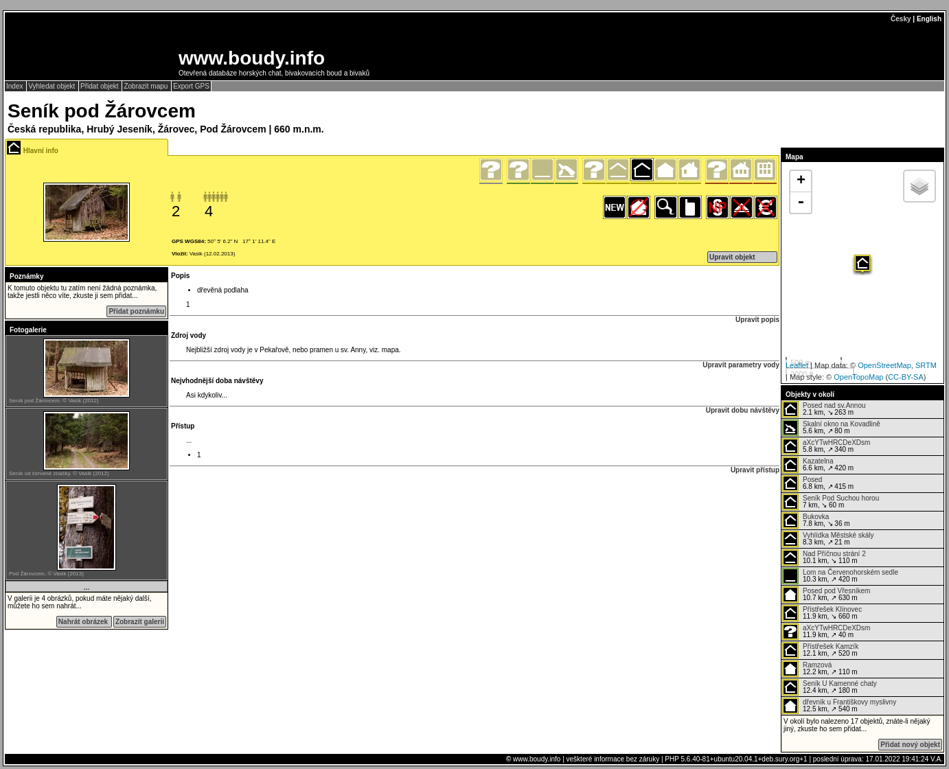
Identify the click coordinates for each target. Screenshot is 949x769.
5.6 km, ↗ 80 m (831, 428)
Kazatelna (818, 461)
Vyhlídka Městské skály (838, 535)
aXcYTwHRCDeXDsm (836, 442)
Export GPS (191, 86)
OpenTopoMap (858, 377)
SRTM (926, 365)
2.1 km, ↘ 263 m (824, 409)
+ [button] (801, 181)
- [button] (800, 202)
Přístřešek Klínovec (832, 609)
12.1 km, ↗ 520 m (820, 650)
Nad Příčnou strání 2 (834, 554)
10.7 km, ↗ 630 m (826, 594)
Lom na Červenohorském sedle (850, 572)
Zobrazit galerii (139, 621)
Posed (812, 479)
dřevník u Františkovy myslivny (849, 702)
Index (15, 86)
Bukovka (816, 516)
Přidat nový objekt (910, 744)
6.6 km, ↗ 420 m (818, 465)
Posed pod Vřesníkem (836, 591)
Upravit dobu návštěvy (742, 410)
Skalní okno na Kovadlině (841, 424)
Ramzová (817, 665)
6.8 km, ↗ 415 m (818, 483)
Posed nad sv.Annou (834, 405)
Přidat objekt (100, 86)
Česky (901, 19)
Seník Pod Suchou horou (841, 498)
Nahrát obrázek (84, 621)
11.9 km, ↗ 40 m (826, 631)
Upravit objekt (732, 257)
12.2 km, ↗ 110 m (820, 669)
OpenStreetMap (884, 365)
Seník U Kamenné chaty (840, 683)
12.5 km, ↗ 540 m (839, 706)
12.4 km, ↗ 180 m (829, 687)
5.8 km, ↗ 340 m (826, 446)
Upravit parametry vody (740, 365)
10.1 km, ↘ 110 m (824, 557)
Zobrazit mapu (147, 86)
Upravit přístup (755, 470)
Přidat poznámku (136, 311)
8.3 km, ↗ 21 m (828, 539)
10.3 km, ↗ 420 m (840, 576)
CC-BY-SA (906, 377)
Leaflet (797, 365)
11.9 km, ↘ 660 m (822, 613)
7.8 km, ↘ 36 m (816, 520)
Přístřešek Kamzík (830, 646)
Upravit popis (757, 319)
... (86, 587)
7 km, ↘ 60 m (830, 502)
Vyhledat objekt (52, 86)
